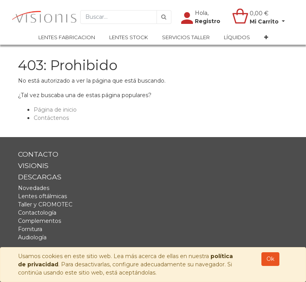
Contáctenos (51, 117)
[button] (266, 38)
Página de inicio (55, 109)
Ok (270, 258)
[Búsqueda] (164, 17)
